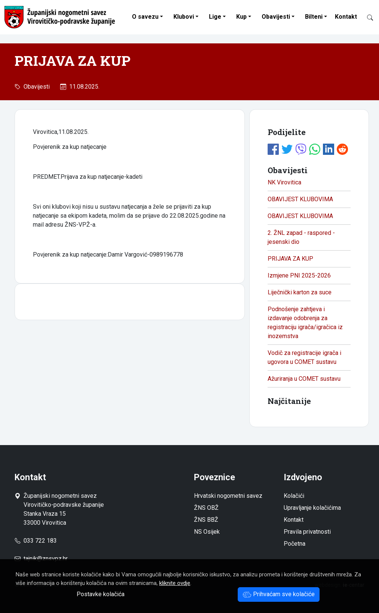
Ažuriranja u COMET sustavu (304, 378)
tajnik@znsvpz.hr (46, 558)
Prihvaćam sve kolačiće (279, 594)
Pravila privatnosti (307, 531)
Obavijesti (276, 16)
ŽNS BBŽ (206, 519)
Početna (294, 543)
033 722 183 (36, 540)
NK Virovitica (284, 182)
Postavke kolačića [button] (100, 594)
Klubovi (183, 16)
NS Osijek (207, 531)
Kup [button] (241, 16)
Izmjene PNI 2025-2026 (299, 275)
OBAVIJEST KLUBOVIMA (300, 199)
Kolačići (294, 495)
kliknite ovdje (174, 583)
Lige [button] (215, 16)
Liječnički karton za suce (300, 292)
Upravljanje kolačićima (312, 507)
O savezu (145, 16)
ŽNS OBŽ (206, 507)
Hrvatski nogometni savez (228, 495)
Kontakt (346, 16)
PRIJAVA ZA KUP (290, 258)
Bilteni (314, 16)
